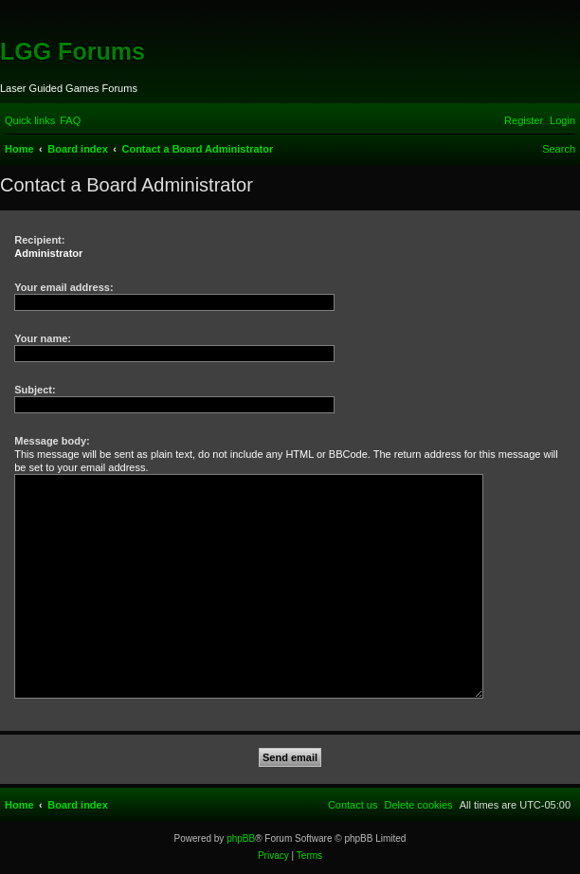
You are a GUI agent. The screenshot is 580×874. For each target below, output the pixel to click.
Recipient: (39, 240)
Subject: (34, 389)
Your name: (42, 338)
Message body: (51, 440)
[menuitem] (70, 120)
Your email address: (63, 287)
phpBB (241, 838)
